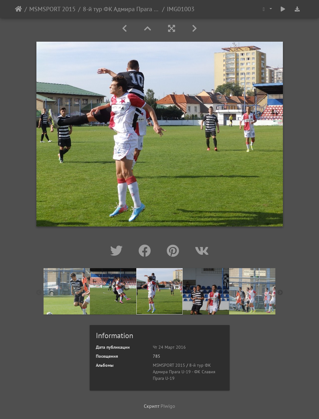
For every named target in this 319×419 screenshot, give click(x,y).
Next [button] (280, 293)
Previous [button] (39, 293)
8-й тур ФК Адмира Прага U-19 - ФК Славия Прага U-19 (121, 9)
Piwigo (168, 406)
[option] (67, 291)
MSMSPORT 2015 (52, 9)
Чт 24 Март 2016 (169, 347)
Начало (18, 9)
